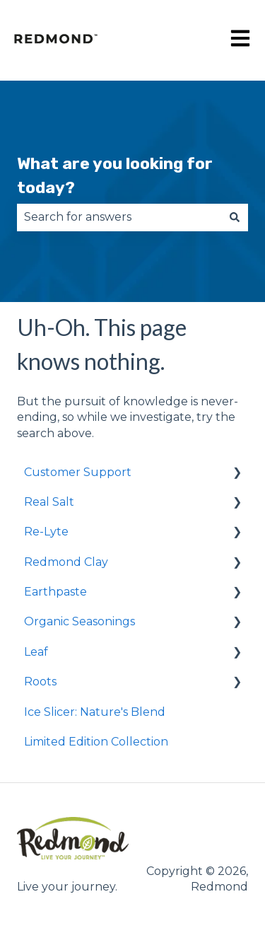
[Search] (234, 217)
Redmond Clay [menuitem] (66, 562)
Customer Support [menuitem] (77, 472)
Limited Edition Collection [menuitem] (96, 741)
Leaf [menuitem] (36, 652)
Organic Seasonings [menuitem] (79, 621)
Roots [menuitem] (40, 681)
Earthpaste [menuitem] (55, 591)
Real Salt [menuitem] (49, 502)
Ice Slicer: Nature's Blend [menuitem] (94, 712)
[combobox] (119, 217)
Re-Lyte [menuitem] (46, 531)
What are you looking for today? (115, 175)
